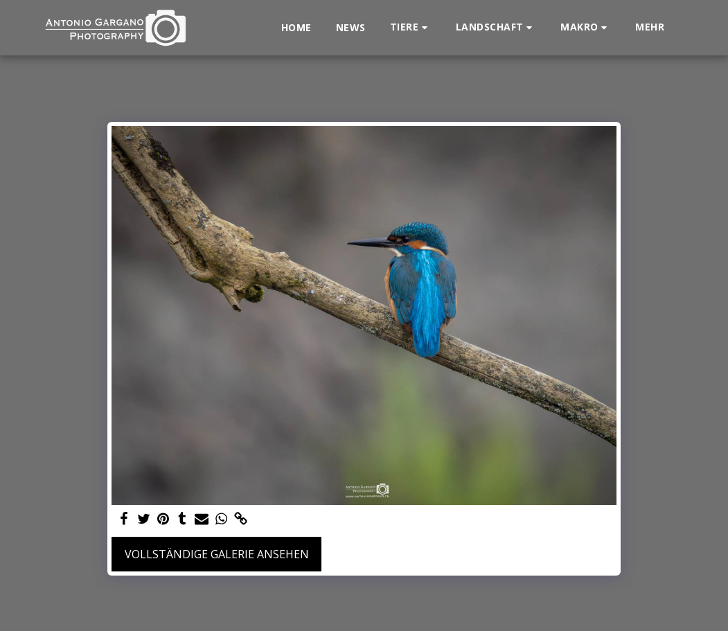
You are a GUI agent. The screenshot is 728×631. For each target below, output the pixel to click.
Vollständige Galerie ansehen (217, 554)
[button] (411, 27)
